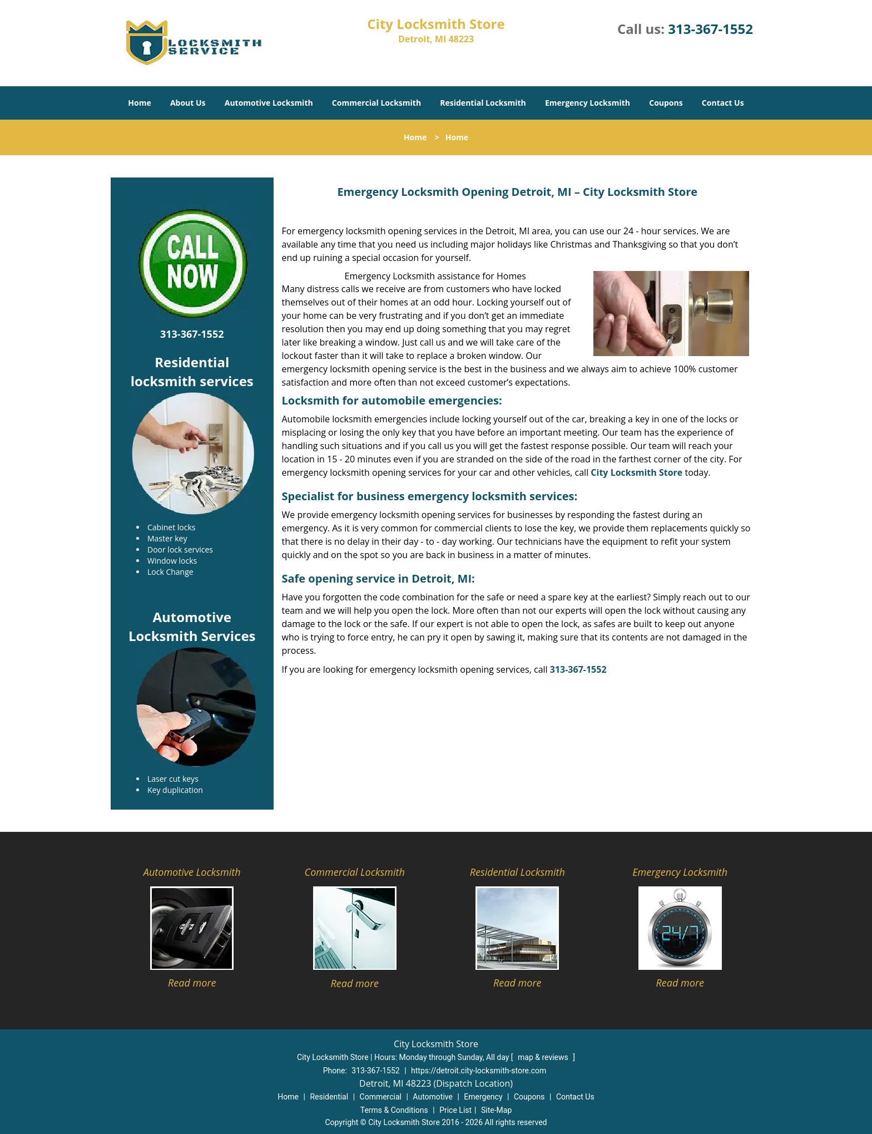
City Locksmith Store (636, 472)
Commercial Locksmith (376, 102)
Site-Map (496, 1110)
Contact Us (723, 102)
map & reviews (544, 1057)
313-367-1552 (710, 28)
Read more (192, 982)
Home (139, 102)
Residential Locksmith (483, 102)
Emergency (483, 1096)
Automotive (433, 1096)
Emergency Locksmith (587, 102)
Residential (329, 1096)
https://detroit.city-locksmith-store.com (478, 1070)
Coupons (665, 102)
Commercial (381, 1096)
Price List (455, 1110)
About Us (188, 102)
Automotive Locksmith (269, 102)
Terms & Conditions (394, 1110)
